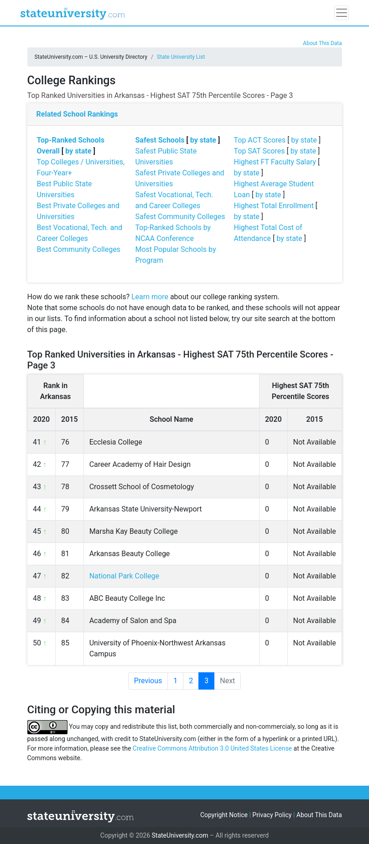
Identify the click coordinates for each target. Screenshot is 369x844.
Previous (148, 680)
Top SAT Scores (259, 151)
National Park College (124, 576)
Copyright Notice (224, 814)
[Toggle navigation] (341, 12)
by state (78, 151)
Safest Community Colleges (180, 216)
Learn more (149, 296)
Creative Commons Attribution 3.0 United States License (212, 748)
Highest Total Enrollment (274, 205)
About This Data (322, 43)
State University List (181, 57)
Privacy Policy (271, 814)
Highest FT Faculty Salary (275, 162)
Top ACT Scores (260, 140)
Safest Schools (160, 140)
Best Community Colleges (78, 249)
